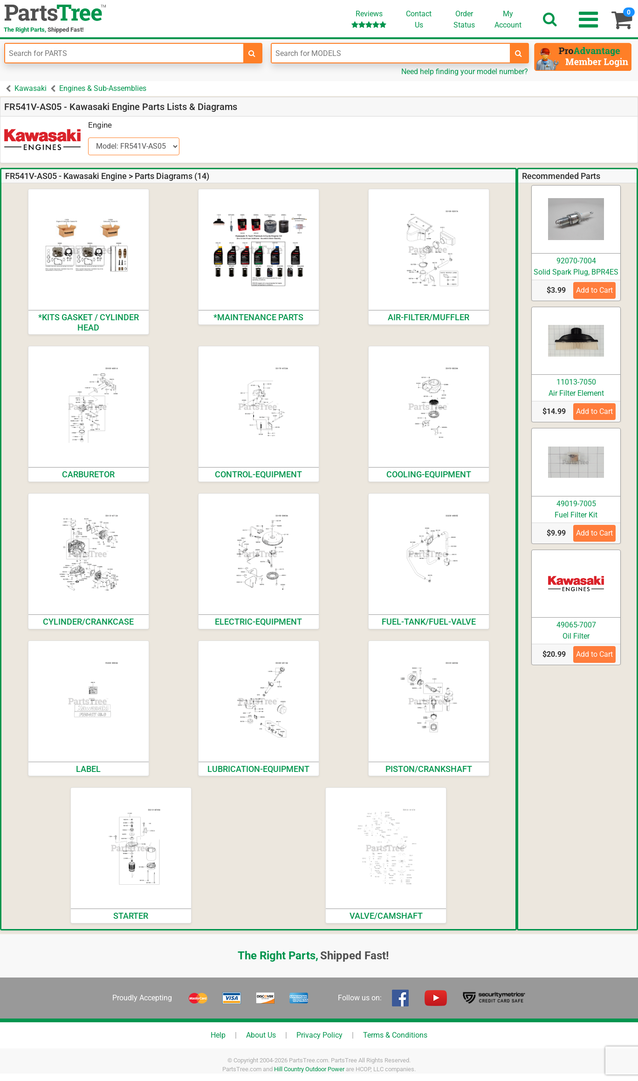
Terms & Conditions (395, 1035)
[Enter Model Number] (391, 53)
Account (507, 19)
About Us (261, 1035)
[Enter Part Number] (124, 53)
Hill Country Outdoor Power (309, 1069)
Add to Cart (594, 290)
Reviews (368, 18)
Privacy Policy (319, 1035)
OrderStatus (464, 19)
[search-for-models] (518, 53)
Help (218, 1035)
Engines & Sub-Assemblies (102, 88)
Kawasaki (30, 88)
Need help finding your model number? (464, 71)
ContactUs (419, 19)
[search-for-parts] (252, 53)
